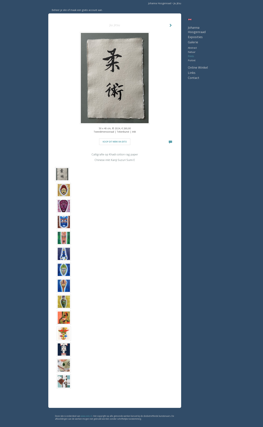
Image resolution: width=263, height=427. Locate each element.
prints (191, 56)
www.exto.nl (86, 416)
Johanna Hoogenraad (159, 3)
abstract (192, 47)
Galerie (193, 42)
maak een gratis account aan (86, 10)
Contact (193, 78)
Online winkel (198, 67)
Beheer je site (59, 10)
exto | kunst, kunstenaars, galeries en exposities (57, 3)
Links (191, 73)
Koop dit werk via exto (115, 141)
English (190, 19)
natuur (191, 52)
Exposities (195, 37)
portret (192, 60)
